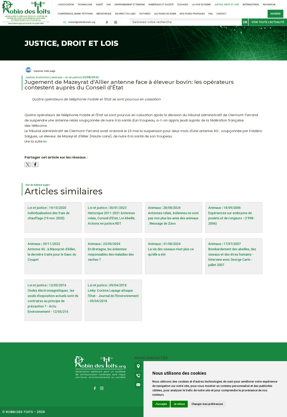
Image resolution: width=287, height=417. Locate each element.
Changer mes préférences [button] (207, 404)
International (251, 4)
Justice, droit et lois (226, 4)
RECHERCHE (269, 4)
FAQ (210, 13)
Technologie (85, 4)
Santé (99, 4)
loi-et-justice (73, 77)
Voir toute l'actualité (267, 22)
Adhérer (275, 13)
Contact (221, 13)
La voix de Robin (201, 4)
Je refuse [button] (179, 404)
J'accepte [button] (161, 404)
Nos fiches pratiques (192, 13)
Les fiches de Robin (165, 13)
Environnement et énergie (130, 4)
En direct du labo (125, 13)
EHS (109, 4)
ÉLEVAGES (182, 4)
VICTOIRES (144, 13)
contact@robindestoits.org (81, 22)
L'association (66, 4)
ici (44, 141)
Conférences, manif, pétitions (75, 13)
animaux (57, 77)
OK (245, 22)
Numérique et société (161, 4)
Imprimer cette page (40, 71)
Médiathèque (103, 13)
